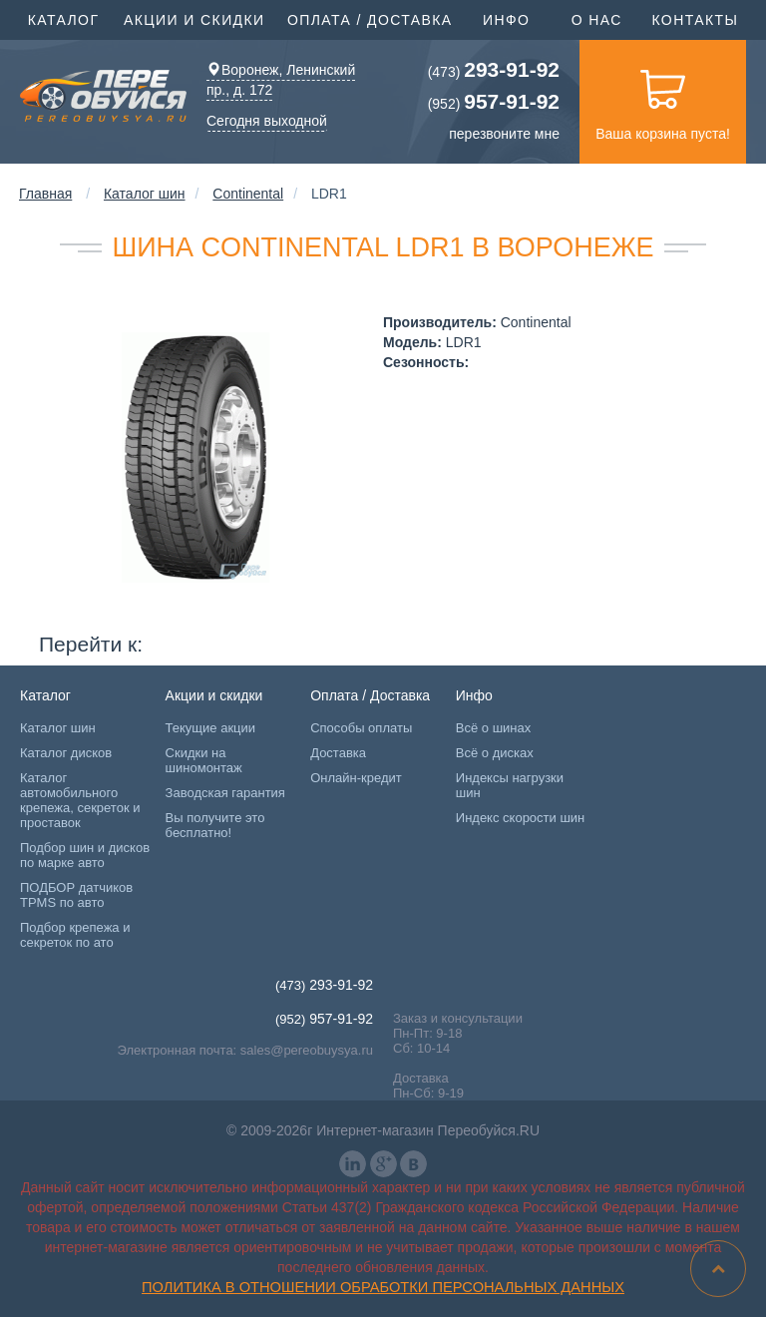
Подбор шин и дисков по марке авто (85, 855)
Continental (247, 194)
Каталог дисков (66, 752)
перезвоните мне (504, 134)
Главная (45, 194)
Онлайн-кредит (356, 777)
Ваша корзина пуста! (662, 101)
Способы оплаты (361, 727)
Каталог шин (145, 194)
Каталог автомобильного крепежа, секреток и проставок (80, 800)
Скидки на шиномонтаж (204, 760)
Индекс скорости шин (520, 817)
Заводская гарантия (225, 792)
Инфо (509, 18)
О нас (597, 20)
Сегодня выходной (266, 121)
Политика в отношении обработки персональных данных (383, 1287)
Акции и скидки (196, 18)
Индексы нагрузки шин (510, 785)
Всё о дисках (495, 752)
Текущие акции (210, 727)
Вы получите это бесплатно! (215, 825)
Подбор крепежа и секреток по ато (75, 935)
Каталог (66, 18)
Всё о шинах (493, 727)
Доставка (338, 752)
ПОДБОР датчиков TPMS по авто (76, 895)
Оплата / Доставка (372, 18)
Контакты (694, 20)
